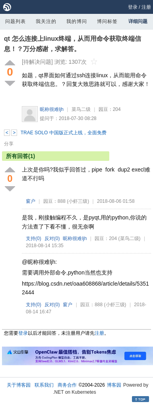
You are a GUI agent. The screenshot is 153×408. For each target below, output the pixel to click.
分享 (9, 144)
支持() (33, 238)
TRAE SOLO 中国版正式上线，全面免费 (64, 132)
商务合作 (67, 385)
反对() (52, 238)
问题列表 (15, 21)
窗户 (30, 201)
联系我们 (44, 385)
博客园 (114, 385)
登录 (133, 7)
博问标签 (107, 21)
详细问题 (137, 21)
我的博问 (76, 21)
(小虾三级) (78, 201)
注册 (146, 7)
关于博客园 (19, 385)
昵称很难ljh (52, 109)
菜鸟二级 (81, 109)
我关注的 (46, 21)
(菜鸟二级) (129, 238)
